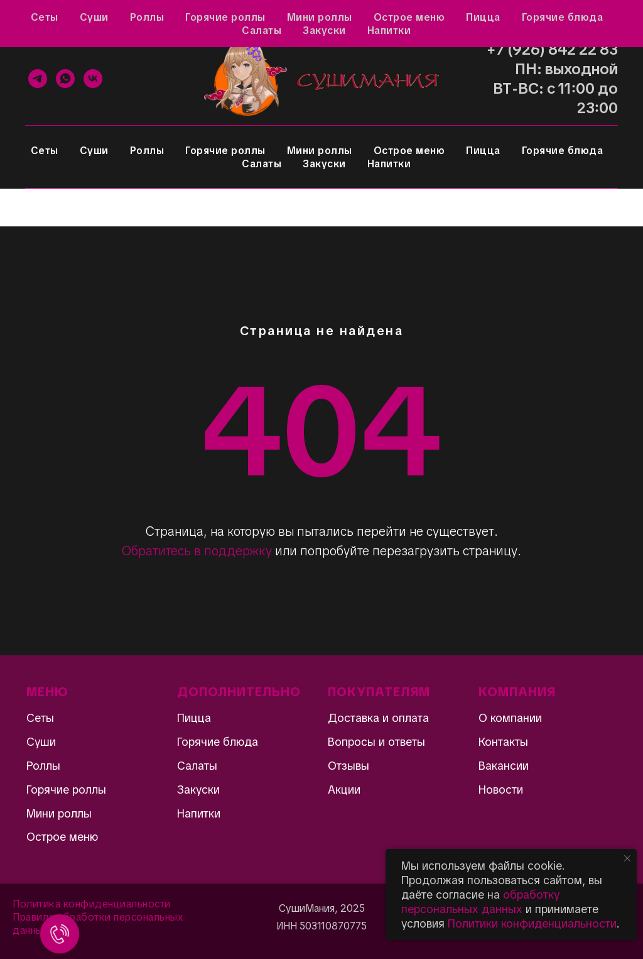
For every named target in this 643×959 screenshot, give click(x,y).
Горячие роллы (225, 150)
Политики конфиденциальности (532, 923)
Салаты (261, 163)
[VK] (93, 78)
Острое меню (409, 150)
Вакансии (503, 765)
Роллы (147, 150)
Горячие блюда (562, 150)
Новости (500, 789)
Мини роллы (319, 150)
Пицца (483, 150)
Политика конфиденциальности (92, 904)
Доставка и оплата (257, 16)
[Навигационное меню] (21, 207)
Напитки (389, 163)
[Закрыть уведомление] (627, 858)
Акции (26, 16)
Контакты (340, 16)
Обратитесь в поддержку (197, 551)
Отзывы (77, 16)
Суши (94, 150)
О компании (510, 718)
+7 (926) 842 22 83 (552, 49)
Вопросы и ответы (155, 16)
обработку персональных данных (480, 901)
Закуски (324, 163)
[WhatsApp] (65, 78)
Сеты (44, 150)
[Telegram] (37, 78)
